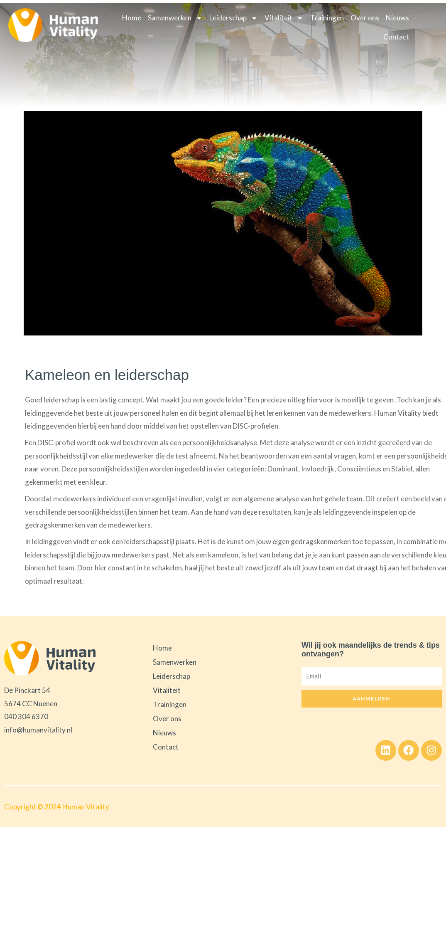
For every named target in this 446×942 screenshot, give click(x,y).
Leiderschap (233, 18)
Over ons (364, 17)
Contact (396, 36)
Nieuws (397, 17)
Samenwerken (175, 18)
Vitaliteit (284, 18)
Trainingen (327, 17)
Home (131, 17)
